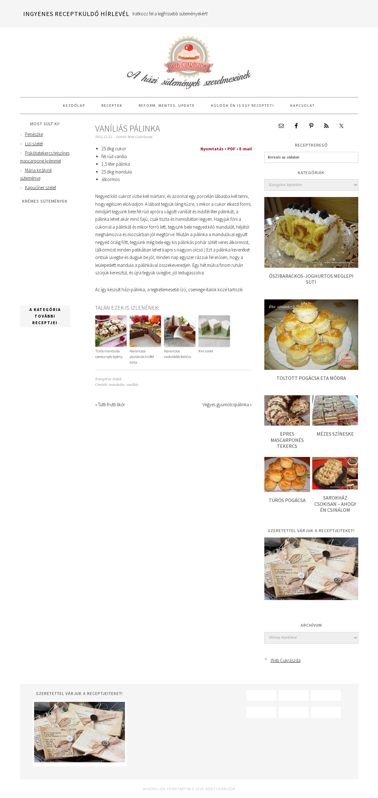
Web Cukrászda (189, 59)
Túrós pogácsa (287, 500)
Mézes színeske (335, 434)
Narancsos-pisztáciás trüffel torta (142, 357)
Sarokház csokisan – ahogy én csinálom (335, 504)
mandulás (116, 385)
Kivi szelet (206, 351)
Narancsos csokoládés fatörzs (177, 354)
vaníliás (132, 385)
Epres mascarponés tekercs (287, 440)
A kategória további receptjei (45, 316)
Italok (117, 379)
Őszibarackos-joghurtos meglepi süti (311, 279)
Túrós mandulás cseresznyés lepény (108, 354)
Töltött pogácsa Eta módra (311, 378)
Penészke (34, 134)
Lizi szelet (34, 144)
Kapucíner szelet (40, 187)
